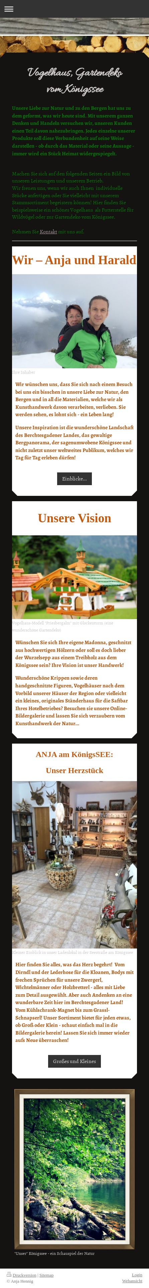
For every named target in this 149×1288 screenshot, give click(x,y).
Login (137, 1274)
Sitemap (46, 1275)
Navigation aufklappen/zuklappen (74, 9)
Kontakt (48, 231)
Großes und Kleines (74, 1061)
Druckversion (21, 1275)
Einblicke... (74, 478)
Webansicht (132, 1280)
